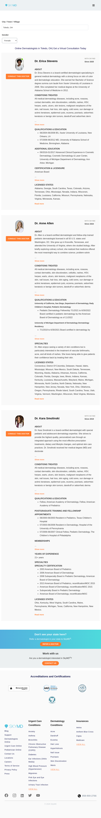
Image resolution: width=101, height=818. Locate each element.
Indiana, (74, 192)
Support (8, 735)
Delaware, (71, 366)
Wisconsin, (83, 192)
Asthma (31, 736)
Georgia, (48, 188)
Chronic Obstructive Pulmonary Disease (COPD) (37, 747)
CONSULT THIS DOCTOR (18, 76)
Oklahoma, (86, 387)
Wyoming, (39, 373)
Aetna (78, 728)
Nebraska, (88, 195)
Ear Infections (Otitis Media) (37, 760)
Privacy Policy (11, 770)
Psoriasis (55, 757)
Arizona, (86, 188)
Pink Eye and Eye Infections (36, 779)
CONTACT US (50, 663)
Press (7, 774)
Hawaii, (79, 366)
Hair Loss (55, 744)
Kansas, (83, 376)
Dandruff (54, 736)
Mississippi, (56, 192)
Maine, (81, 380)
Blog (7, 731)
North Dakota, (66, 383)
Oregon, (39, 390)
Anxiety (31, 731)
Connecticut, (40, 366)
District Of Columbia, (56, 366)
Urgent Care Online (13, 746)
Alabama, (39, 188)
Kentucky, (39, 380)
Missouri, (66, 195)
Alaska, (47, 373)
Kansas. (57, 199)
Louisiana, (47, 195)
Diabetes (32, 755)
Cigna (78, 736)
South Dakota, (73, 369)
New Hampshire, (81, 606)
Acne (53, 731)
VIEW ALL (32, 789)
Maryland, (73, 380)
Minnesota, (48, 199)
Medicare (80, 740)
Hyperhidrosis (57, 748)
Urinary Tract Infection (38, 785)
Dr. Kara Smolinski (47, 418)
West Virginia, (80, 394)
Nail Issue (55, 752)
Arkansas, (65, 373)
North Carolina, (52, 383)
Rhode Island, (62, 390)
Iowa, (62, 376)
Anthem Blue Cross (84, 732)
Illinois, (68, 376)
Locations (9, 758)
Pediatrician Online (13, 750)
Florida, (38, 195)
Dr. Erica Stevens (46, 61)
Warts (53, 765)
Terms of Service (12, 766)
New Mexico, (60, 369)
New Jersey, (51, 387)
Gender (5, 35)
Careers (8, 762)
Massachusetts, (61, 380)
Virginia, (39, 199)
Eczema (54, 740)
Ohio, (48, 192)
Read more (39, 204)
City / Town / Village (11, 22)
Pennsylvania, (77, 195)
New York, (70, 387)
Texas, (70, 188)
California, (57, 195)
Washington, (57, 394)
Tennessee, (40, 192)
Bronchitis (32, 740)
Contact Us (9, 754)
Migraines (32, 773)
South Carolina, (59, 188)
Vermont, (47, 394)
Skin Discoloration (59, 761)
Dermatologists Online (11, 740)
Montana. (91, 394)
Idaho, (85, 366)
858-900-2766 (87, 795)
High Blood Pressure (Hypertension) (37, 767)
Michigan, (89, 380)
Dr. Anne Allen (44, 223)
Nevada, (66, 192)
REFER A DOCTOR (50, 644)
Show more (39, 125)
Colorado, (78, 188)
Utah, (92, 390)
